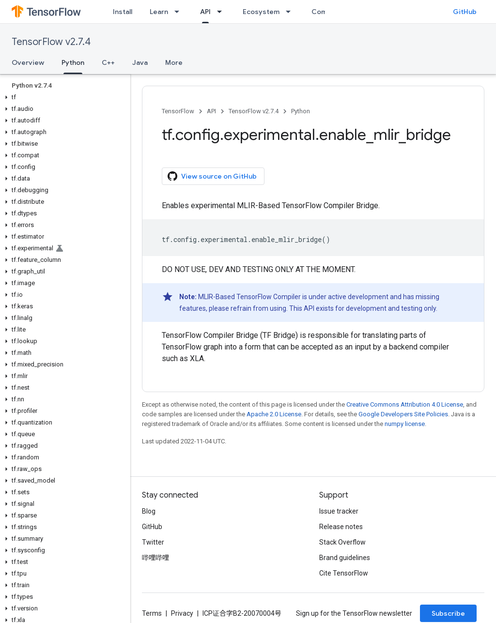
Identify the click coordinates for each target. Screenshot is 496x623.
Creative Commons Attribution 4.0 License (404, 404)
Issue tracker (338, 511)
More (174, 62)
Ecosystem (261, 11)
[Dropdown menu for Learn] (179, 11)
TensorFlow (178, 111)
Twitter (153, 542)
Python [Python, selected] (73, 62)
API (211, 111)
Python (300, 111)
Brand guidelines (344, 558)
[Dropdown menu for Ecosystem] (291, 11)
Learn (159, 11)
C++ (108, 62)
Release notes (341, 527)
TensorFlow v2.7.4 (51, 42)
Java (140, 62)
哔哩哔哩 (155, 558)
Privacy (182, 613)
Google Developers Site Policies (403, 414)
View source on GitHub (212, 176)
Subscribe (448, 613)
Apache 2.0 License (274, 414)
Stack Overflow (342, 542)
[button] (63, 97)
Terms (152, 613)
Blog (148, 511)
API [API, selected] (205, 11)
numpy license (405, 423)
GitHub (465, 11)
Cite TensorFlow (343, 573)
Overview (28, 62)
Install (122, 11)
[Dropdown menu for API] (222, 11)
